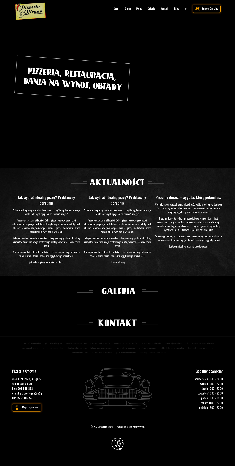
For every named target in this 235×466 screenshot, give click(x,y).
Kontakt (165, 8)
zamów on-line (210, 8)
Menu (139, 8)
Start (116, 8)
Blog (176, 8)
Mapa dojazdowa (30, 407)
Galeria (151, 8)
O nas (128, 8)
